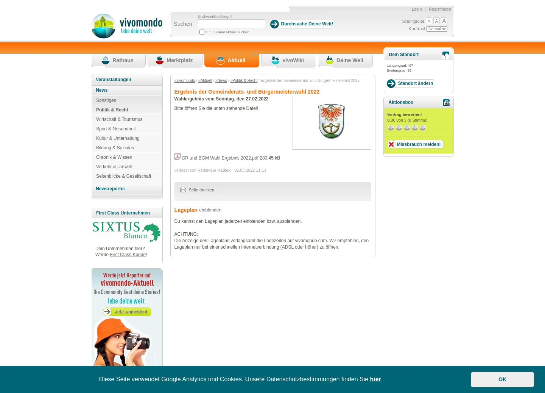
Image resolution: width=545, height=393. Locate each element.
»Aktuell (205, 80)
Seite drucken (197, 190)
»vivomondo (184, 80)
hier (375, 379)
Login (417, 9)
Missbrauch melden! (419, 144)
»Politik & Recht (243, 80)
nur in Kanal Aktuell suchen (227, 32)
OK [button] (502, 379)
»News (221, 80)
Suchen (183, 24)
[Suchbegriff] (231, 23)
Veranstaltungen (113, 79)
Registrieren (440, 9)
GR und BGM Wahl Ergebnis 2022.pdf (216, 158)
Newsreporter (110, 188)
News (101, 90)
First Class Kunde (128, 254)
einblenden (210, 210)
